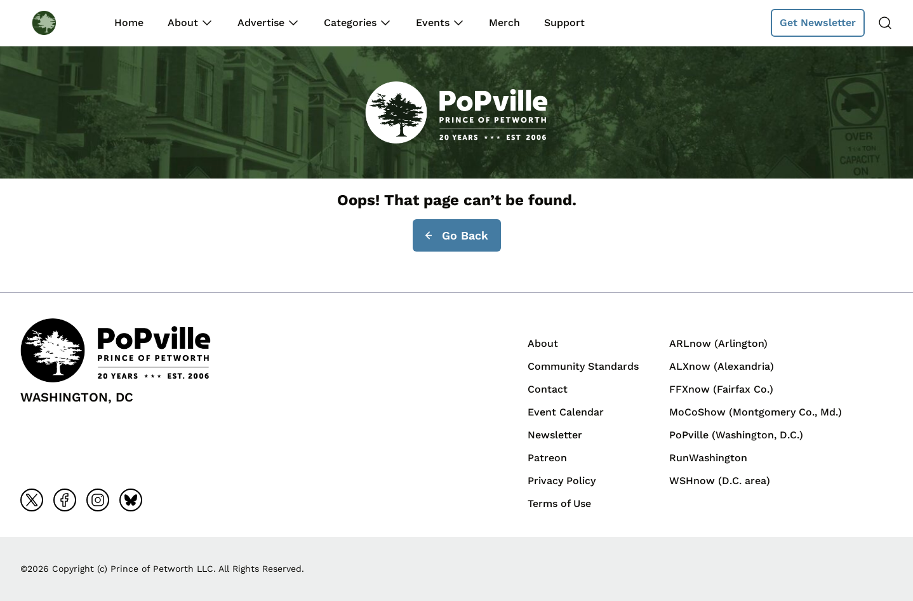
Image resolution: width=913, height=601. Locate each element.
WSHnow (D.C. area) (719, 481)
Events (433, 23)
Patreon (547, 458)
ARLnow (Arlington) (718, 343)
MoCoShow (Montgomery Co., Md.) (755, 412)
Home (128, 23)
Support (564, 23)
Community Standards (583, 366)
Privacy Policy (562, 481)
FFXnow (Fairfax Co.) (721, 389)
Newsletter (555, 435)
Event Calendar (566, 412)
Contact (548, 389)
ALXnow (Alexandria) (721, 366)
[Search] (885, 22)
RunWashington (708, 458)
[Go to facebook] (64, 500)
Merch (504, 23)
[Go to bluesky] (130, 500)
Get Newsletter (818, 23)
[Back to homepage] (55, 22)
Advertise (260, 23)
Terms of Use (559, 503)
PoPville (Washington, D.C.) (736, 435)
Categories (350, 23)
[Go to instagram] (97, 500)
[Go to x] (31, 500)
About (183, 23)
